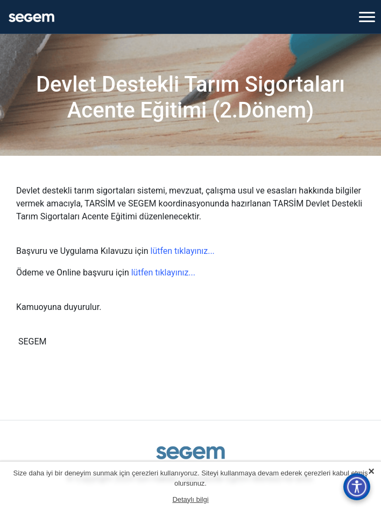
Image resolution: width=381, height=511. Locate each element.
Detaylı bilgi (190, 499)
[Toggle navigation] (367, 16)
